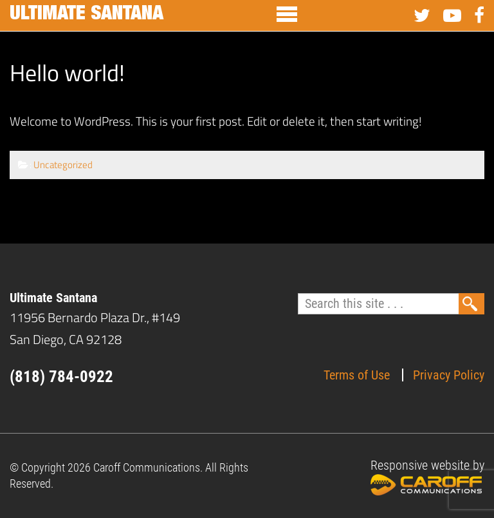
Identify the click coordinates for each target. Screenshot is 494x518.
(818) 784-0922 (61, 376)
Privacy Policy (448, 375)
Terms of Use (357, 375)
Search (471, 303)
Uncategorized (63, 164)
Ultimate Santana (86, 15)
